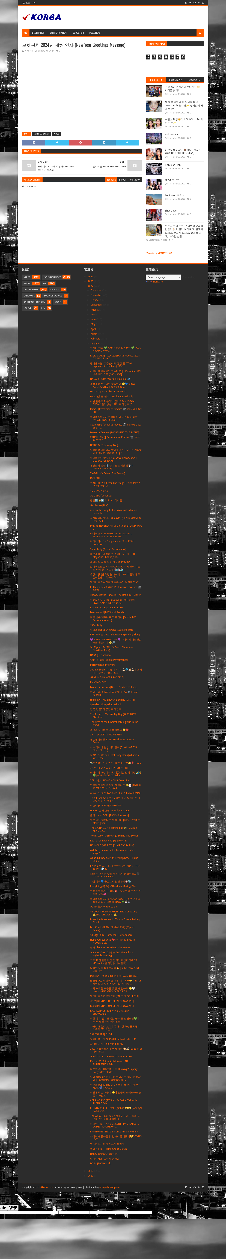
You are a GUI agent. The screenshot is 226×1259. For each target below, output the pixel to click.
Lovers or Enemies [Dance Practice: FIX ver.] (113, 687)
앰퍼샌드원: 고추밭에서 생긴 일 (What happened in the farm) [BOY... (111, 365)
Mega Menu (94, 32)
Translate (154, 281)
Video (56, 134)
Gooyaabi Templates (109, 1187)
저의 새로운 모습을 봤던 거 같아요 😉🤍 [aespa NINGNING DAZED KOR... (112, 990)
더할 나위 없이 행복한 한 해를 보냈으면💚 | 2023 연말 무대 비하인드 (114, 1020)
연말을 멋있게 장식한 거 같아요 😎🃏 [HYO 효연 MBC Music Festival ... (115, 787)
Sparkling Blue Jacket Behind (105, 704)
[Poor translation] (13, 1208)
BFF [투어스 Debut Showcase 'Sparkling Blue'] (115, 634)
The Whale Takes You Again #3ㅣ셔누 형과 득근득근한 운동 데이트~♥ (115, 1117)
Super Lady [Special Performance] (108, 549)
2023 (91, 1170)
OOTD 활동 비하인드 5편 (104, 906)
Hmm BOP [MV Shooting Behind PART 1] (112, 699)
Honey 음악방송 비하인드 (104, 1153)
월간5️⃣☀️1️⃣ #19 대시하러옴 (106, 500)
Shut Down (171, 210)
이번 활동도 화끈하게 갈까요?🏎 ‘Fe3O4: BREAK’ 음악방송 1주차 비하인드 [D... (112, 403)
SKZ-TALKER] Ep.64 (101, 1034)
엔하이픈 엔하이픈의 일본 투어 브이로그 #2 (114, 582)
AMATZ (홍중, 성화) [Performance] (109, 659)
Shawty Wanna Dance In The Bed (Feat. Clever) (115, 594)
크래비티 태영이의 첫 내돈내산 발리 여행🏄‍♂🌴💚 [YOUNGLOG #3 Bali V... (116, 774)
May (93, 324)
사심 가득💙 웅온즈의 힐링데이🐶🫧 (110, 881)
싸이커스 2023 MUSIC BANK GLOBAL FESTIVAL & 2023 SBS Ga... (111, 535)
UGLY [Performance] (101, 495)
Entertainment (41, 134)
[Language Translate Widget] (163, 277)
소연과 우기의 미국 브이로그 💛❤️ (109, 729)
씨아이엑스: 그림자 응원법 (104, 1158)
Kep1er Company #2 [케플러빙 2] (108, 840)
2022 (91, 1175)
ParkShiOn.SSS (98, 682)
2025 (91, 281)
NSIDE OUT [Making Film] (104, 445)
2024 (91, 286)
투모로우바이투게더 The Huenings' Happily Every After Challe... (114, 1071)
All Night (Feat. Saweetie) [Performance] (111, 934)
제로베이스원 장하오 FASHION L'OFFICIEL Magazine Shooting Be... (113, 555)
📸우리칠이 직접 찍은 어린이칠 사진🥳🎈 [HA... (115, 762)
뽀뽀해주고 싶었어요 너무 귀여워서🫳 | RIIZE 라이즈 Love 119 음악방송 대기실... (115, 982)
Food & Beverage (53, 296)
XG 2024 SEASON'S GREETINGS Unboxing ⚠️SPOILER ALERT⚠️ (113, 913)
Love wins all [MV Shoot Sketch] (107, 612)
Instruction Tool (34, 302)
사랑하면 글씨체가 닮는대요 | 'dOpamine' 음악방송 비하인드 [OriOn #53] (116, 373)
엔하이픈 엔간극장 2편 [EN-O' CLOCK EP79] (114, 996)
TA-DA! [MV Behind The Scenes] (107, 473)
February (96, 338)
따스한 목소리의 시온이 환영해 (107, 1144)
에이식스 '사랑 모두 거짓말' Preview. (110, 561)
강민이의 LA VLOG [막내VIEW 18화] (109, 767)
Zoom (27, 283)
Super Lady (96, 625)
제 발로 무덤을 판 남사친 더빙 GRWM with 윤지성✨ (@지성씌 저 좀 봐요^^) (184, 105)
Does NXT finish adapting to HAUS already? (114, 975)
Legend (28, 308)
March (94, 333)
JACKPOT (95, 478)
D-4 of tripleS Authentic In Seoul (108, 391)
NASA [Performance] (101, 655)
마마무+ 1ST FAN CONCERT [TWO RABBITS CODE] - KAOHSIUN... (114, 1125)
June (93, 319)
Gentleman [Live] (99, 505)
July (93, 314)
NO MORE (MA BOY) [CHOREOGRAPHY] (112, 845)
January (95, 343)
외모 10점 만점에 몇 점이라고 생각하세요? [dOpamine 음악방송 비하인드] (113, 962)
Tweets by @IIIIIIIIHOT (159, 253)
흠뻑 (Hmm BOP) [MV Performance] (109, 815)
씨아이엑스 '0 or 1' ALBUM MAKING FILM (113, 1039)
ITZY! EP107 (172, 180)
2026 (91, 276)
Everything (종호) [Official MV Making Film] (113, 886)
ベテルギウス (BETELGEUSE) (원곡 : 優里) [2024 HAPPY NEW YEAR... (113, 601)
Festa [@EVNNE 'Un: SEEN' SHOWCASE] (112, 1005)
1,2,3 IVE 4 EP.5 (99, 490)
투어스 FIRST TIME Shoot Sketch (108, 1148)
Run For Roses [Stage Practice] (106, 607)
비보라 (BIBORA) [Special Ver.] (106, 805)
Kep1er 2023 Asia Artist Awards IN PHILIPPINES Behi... (109, 1063)
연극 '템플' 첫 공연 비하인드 (105, 709)
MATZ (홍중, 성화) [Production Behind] (111, 396)
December (96, 290)
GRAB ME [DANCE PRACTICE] (107, 677)
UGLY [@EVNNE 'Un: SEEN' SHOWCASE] (112, 1001)
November (97, 295)
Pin (43, 308)
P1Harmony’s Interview (102, 664)
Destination (38, 32)
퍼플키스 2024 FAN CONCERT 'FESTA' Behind (115, 793)
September (97, 304)
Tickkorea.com (45, 1187)
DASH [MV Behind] (100, 1163)
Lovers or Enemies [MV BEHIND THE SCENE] (114, 432)
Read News (26, 2)
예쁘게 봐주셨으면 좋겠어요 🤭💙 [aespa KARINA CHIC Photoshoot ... (112, 385)
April (93, 329)
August (95, 309)
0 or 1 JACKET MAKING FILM (106, 734)
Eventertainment (58, 32)
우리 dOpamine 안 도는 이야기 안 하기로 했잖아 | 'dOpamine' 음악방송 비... (115, 1078)
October (95, 300)
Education (78, 32)
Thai (33, 2)
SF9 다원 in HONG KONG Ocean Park (110, 780)
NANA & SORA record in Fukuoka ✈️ (110, 379)
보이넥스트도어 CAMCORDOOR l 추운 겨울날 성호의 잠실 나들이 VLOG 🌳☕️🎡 (115, 900)
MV (44, 283)
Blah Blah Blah (173, 165)
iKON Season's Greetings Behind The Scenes (114, 835)
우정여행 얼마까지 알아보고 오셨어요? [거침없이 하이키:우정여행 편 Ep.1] (116, 451)
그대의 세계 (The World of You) (107, 1043)
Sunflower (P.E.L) (174, 195)
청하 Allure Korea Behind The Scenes (110, 947)
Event (58, 302)
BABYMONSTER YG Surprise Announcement (114, 1131)
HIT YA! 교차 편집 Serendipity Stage (109, 810)
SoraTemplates (74, 1187)
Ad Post (54, 290)
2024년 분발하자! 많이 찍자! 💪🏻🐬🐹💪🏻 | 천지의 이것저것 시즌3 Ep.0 (116, 671)
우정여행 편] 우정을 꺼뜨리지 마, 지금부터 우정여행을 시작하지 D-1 (115, 576)
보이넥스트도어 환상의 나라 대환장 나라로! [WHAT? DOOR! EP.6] (114, 418)
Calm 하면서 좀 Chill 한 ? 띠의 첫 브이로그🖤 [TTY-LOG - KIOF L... (114, 875)
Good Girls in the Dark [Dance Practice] (111, 1056)
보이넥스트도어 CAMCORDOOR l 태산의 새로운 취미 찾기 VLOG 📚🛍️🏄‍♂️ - (115, 568)
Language (29, 296)
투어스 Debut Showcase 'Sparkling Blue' (111, 629)
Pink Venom (171, 134)
